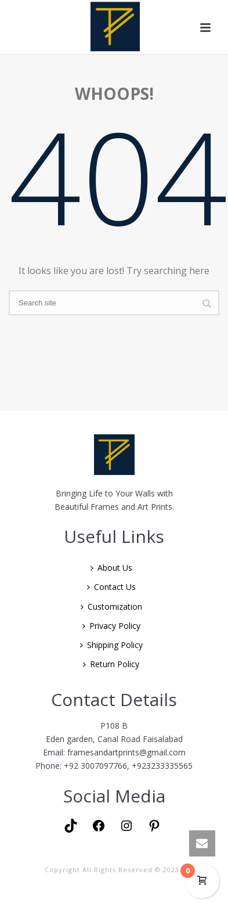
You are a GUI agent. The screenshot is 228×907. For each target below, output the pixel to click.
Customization (111, 606)
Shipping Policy (111, 644)
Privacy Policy (111, 625)
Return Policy (111, 664)
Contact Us (111, 586)
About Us (111, 567)
